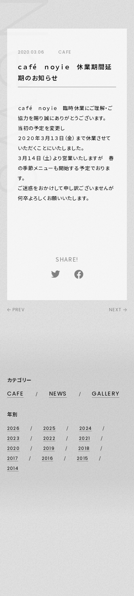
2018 (84, 448)
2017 (12, 458)
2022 (49, 438)
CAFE (15, 393)
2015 (82, 458)
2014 (13, 468)
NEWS (58, 393)
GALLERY (105, 393)
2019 (49, 448)
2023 (13, 438)
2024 (85, 428)
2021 (84, 438)
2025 (49, 428)
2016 (47, 458)
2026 (13, 428)
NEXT (118, 310)
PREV (16, 310)
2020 (13, 448)
